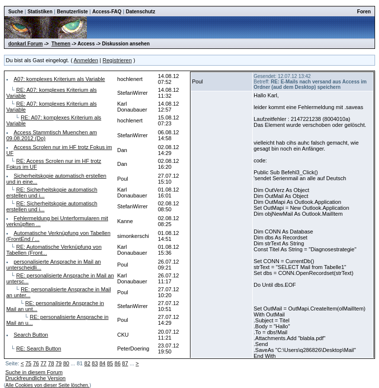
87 (125, 363)
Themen (60, 43)
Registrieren (117, 60)
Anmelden (86, 60)
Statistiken (40, 11)
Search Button (31, 335)
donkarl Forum (25, 43)
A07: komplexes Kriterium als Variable (59, 79)
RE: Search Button (38, 348)
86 (117, 363)
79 (59, 363)
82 (87, 363)
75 (28, 363)
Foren (364, 11)
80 (66, 363)
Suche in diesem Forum (34, 372)
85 (110, 363)
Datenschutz (140, 11)
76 (36, 363)
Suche (15, 11)
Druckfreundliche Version (35, 378)
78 (51, 363)
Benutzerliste (72, 11)
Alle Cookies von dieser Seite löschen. (47, 385)
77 (43, 363)
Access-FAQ (106, 11)
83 (95, 363)
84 (102, 363)
